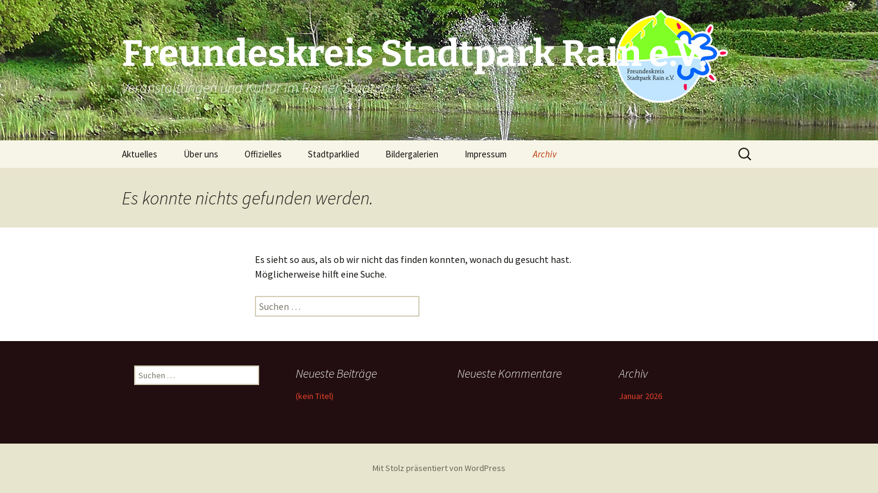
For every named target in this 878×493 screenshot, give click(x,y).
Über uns (201, 154)
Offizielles (263, 154)
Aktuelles (139, 154)
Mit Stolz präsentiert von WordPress (439, 467)
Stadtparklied (333, 154)
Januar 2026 (640, 395)
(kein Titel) (315, 395)
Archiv (545, 154)
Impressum (486, 154)
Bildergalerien (411, 154)
